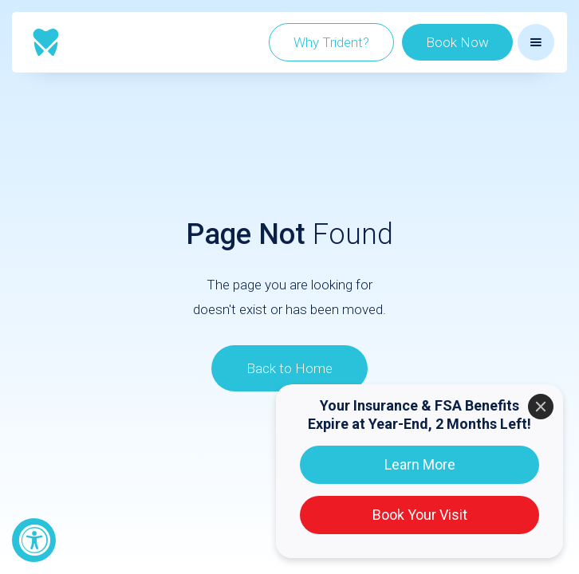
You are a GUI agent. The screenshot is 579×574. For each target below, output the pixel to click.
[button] (536, 42)
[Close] (540, 406)
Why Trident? (331, 42)
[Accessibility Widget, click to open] (34, 540)
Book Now (457, 42)
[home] (46, 42)
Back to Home (289, 368)
